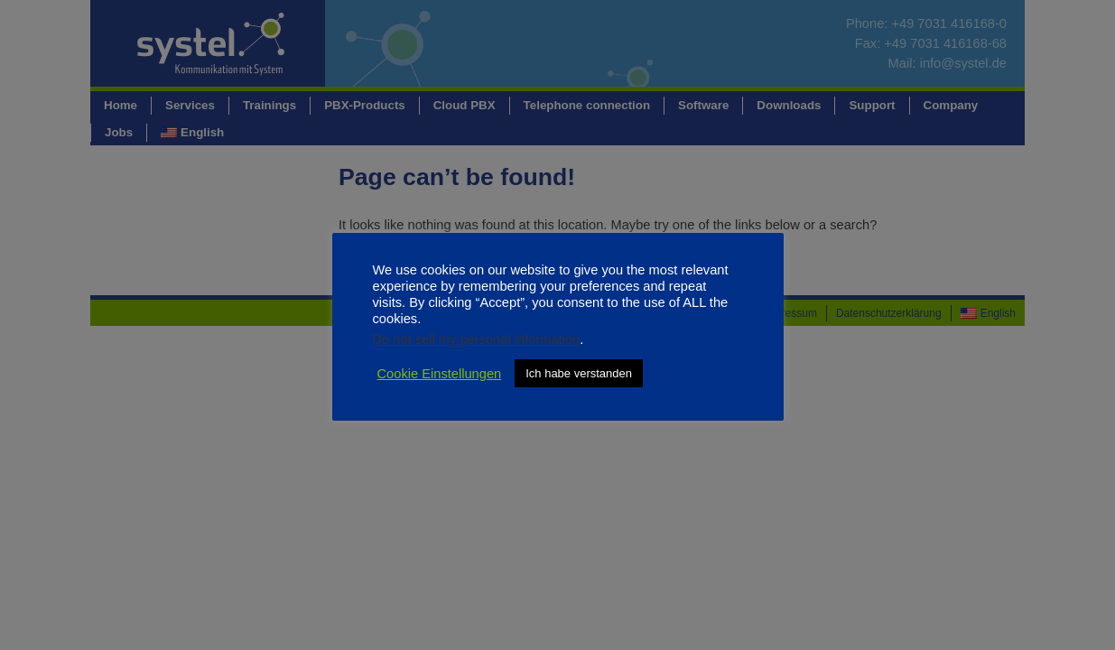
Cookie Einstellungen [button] (439, 374)
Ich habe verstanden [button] (578, 373)
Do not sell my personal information (477, 339)
